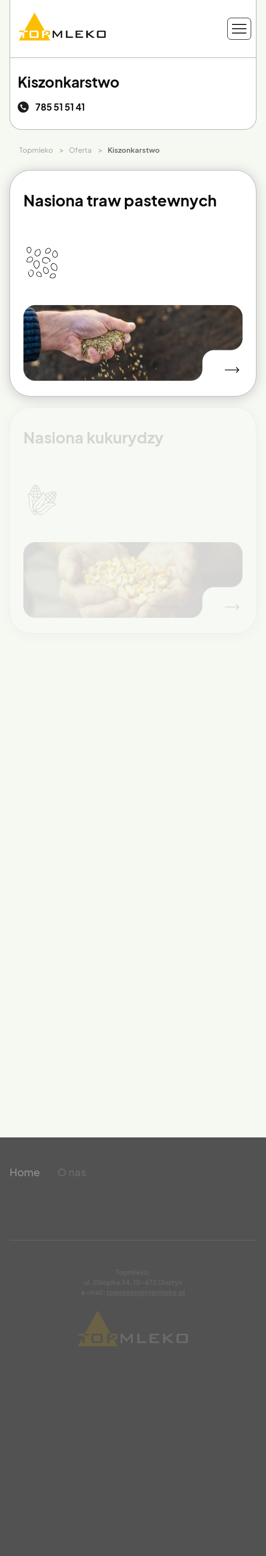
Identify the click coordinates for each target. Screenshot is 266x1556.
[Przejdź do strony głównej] (62, 29)
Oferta (80, 149)
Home (25, 1172)
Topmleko (36, 149)
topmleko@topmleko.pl (145, 1292)
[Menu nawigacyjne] (239, 29)
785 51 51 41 (60, 107)
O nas (71, 1172)
